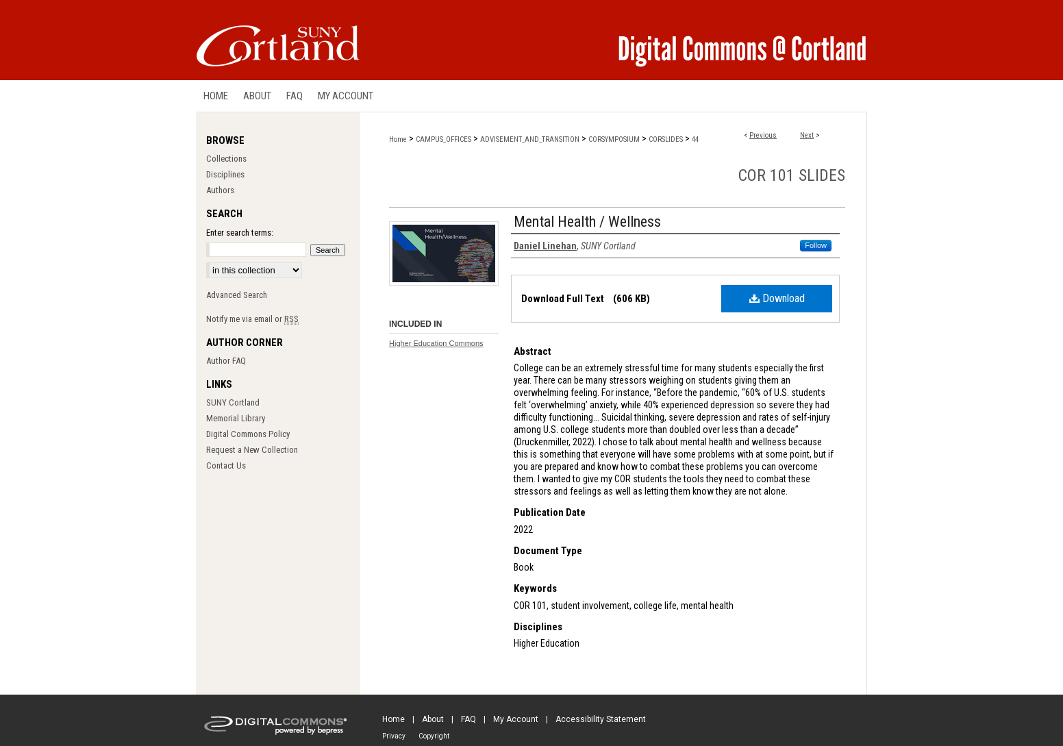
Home (398, 139)
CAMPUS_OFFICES (443, 139)
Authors (220, 190)
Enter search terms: (239, 232)
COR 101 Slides (791, 175)
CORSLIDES (666, 139)
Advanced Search (236, 295)
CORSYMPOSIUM (614, 139)
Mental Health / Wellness (587, 221)
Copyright (433, 736)
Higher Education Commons (436, 343)
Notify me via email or (252, 319)
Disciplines (225, 174)
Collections (226, 158)
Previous (763, 135)
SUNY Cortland (233, 402)
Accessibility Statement (600, 719)
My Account (515, 719)
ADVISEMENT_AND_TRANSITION (529, 139)
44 (695, 139)
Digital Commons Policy (248, 434)
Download (777, 298)
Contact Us (226, 465)
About (433, 719)
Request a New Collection (252, 450)
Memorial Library (235, 418)
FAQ (468, 719)
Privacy (393, 736)
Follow (816, 245)
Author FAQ (226, 361)
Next (807, 135)
